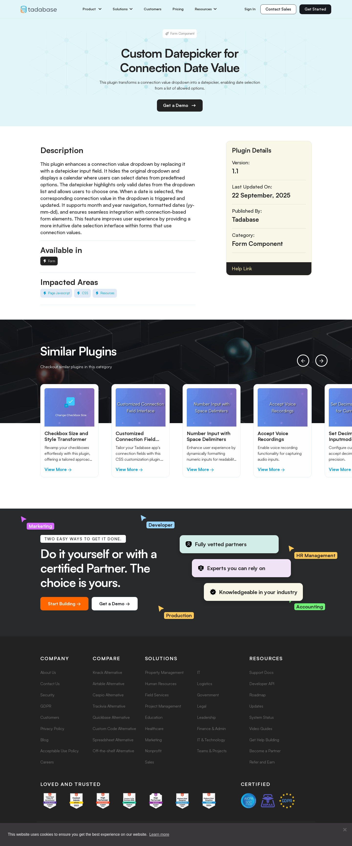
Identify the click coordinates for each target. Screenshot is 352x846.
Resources (206, 9)
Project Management (163, 706)
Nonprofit (153, 750)
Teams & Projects (212, 750)
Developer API (261, 683)
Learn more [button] (159, 834)
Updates (256, 706)
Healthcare (154, 728)
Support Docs (261, 672)
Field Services (157, 694)
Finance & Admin (211, 728)
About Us (48, 672)
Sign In (249, 9)
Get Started (315, 9)
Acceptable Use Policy (59, 750)
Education (154, 717)
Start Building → (64, 603)
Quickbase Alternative (111, 717)
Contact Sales (278, 9)
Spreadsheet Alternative (113, 739)
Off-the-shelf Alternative (113, 750)
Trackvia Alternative (109, 706)
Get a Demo (180, 105)
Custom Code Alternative (114, 728)
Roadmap (257, 694)
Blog (44, 739)
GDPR (45, 706)
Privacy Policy (52, 728)
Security (47, 694)
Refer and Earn (262, 762)
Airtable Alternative (108, 683)
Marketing (153, 739)
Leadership (206, 717)
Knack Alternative (107, 672)
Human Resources (160, 683)
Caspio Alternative (108, 694)
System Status (261, 717)
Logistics (204, 683)
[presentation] (303, 361)
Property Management (164, 672)
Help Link (242, 268)
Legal (201, 706)
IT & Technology (211, 739)
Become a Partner (265, 750)
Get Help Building (264, 739)
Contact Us (50, 683)
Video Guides (260, 728)
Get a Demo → (114, 603)
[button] (344, 830)
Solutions (122, 9)
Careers (47, 762)
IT (198, 672)
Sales (149, 762)
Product (92, 9)
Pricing (178, 9)
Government (208, 694)
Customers (152, 9)
